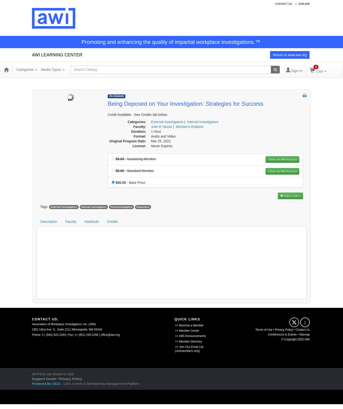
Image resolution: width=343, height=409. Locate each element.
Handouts (91, 222)
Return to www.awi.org (290, 55)
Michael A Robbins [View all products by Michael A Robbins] (189, 127)
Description (48, 222)
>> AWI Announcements (190, 336)
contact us (283, 3)
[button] (305, 96)
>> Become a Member (189, 325)
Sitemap (304, 334)
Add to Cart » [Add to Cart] (290, 196)
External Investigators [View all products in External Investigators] (167, 122)
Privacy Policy (284, 329)
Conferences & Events (282, 334)
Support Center (44, 379)
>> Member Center (187, 330)
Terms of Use (264, 329)
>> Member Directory (188, 341)
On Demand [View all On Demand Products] (116, 96)
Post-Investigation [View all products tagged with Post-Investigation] (122, 206)
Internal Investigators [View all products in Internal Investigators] (202, 122)
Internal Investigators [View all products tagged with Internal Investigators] (94, 206)
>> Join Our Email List (189, 347)
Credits (112, 222)
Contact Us (303, 329)
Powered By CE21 (47, 384)
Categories (26, 69)
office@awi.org (110, 334)
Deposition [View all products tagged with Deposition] (142, 206)
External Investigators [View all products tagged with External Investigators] (64, 206)
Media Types (53, 69)
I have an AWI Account (282, 159)
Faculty (70, 222)
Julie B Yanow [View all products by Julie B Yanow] (161, 127)
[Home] (6, 70)
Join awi (304, 3)
